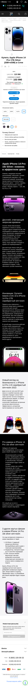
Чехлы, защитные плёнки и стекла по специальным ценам (15, 142)
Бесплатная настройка (11, 145)
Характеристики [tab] (11, 153)
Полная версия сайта (14, 681)
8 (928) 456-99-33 (14, 5)
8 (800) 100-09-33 (14, 8)
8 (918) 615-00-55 (15, 664)
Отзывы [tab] (17, 153)
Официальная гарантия (11, 134)
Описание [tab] (4, 153)
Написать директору (14, 677)
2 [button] (14, 54)
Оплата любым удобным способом (14, 137)
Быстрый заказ (14, 98)
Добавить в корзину (14, 92)
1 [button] (12, 54)
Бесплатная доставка (11, 139)
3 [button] (16, 54)
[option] (14, 38)
